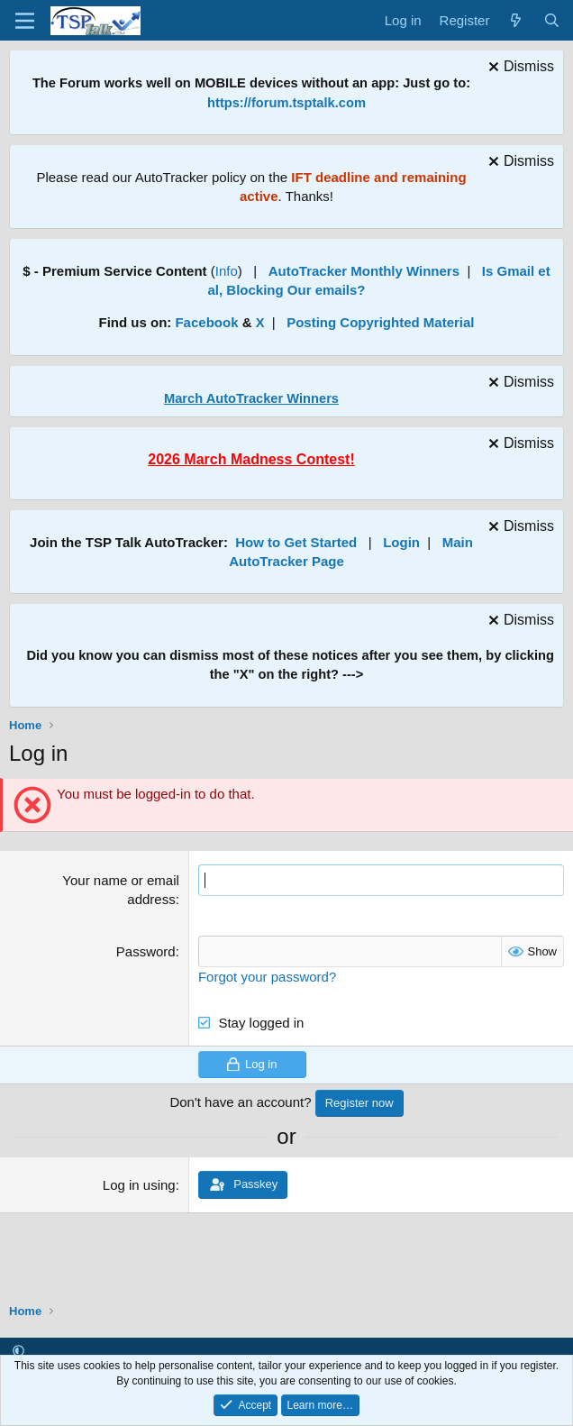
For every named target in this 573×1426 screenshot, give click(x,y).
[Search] (551, 20)
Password (146, 951)
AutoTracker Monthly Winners (363, 271)
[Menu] (25, 21)
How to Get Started (296, 542)
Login (401, 542)
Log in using (139, 1185)
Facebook (206, 322)
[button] (18, 1350)
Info (226, 271)
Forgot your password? (267, 976)
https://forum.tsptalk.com (286, 103)
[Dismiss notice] (519, 68)
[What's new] (515, 20)
